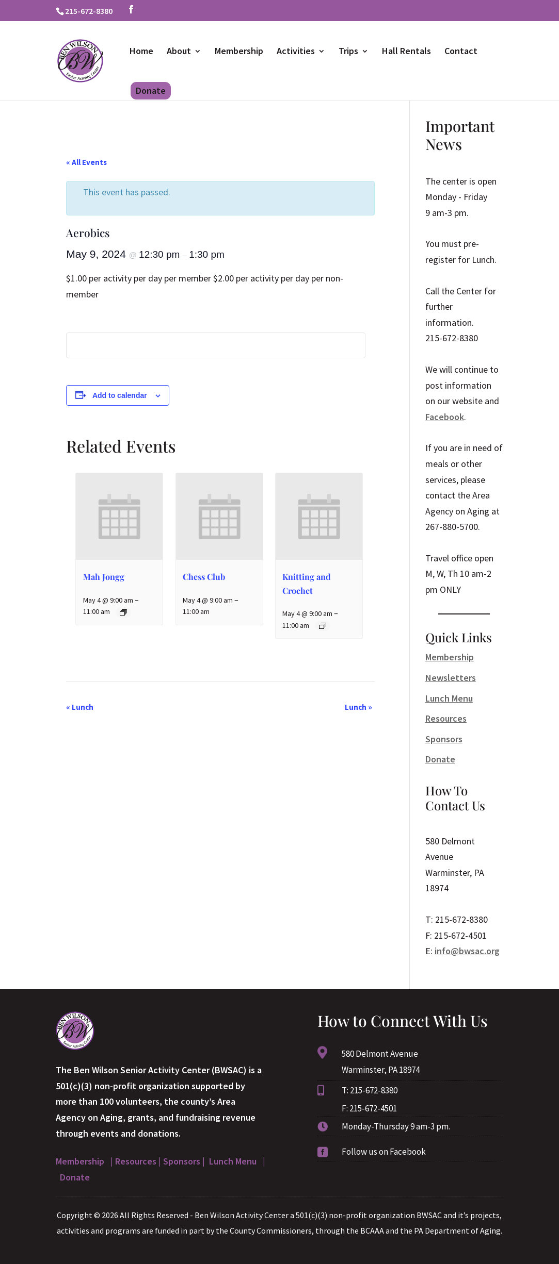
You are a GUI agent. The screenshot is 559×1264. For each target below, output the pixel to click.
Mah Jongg (103, 576)
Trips (348, 52)
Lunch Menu (449, 698)
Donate (151, 90)
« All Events (86, 162)
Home (141, 52)
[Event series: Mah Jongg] (123, 612)
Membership (239, 52)
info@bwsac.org (467, 951)
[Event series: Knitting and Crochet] (322, 626)
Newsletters (450, 678)
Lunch (79, 707)
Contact (460, 52)
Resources (446, 718)
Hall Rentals (406, 52)
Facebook (444, 417)
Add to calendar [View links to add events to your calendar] (119, 395)
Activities (296, 52)
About (179, 52)
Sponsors (443, 739)
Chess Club (204, 576)
